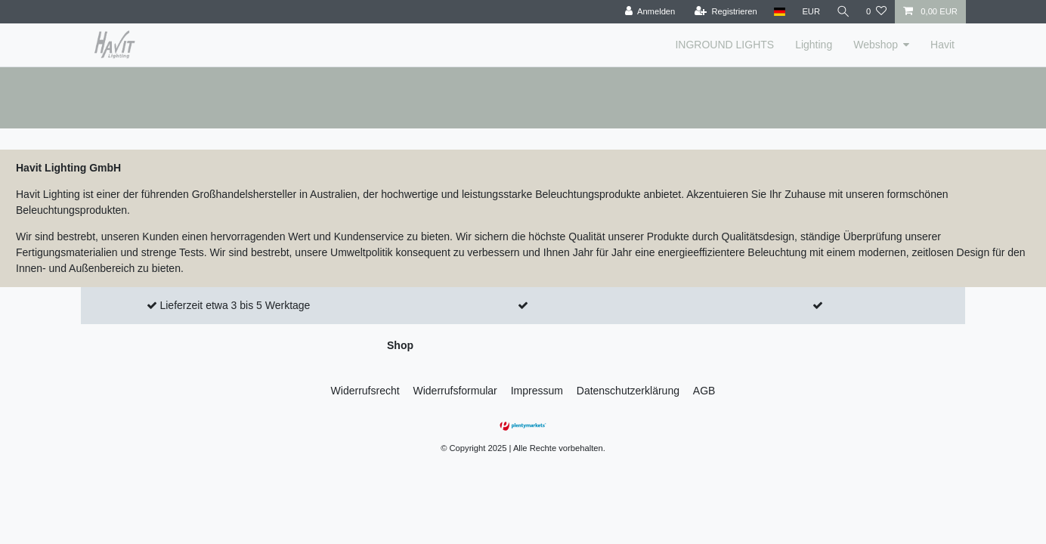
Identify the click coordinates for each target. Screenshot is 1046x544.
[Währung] (810, 11)
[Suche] (843, 11)
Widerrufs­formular (455, 391)
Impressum (537, 391)
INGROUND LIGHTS (724, 45)
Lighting (813, 45)
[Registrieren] (724, 11)
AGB (704, 391)
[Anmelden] (648, 11)
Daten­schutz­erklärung (628, 391)
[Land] (778, 11)
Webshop (875, 45)
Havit (942, 45)
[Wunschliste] (876, 11)
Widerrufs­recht (365, 391)
